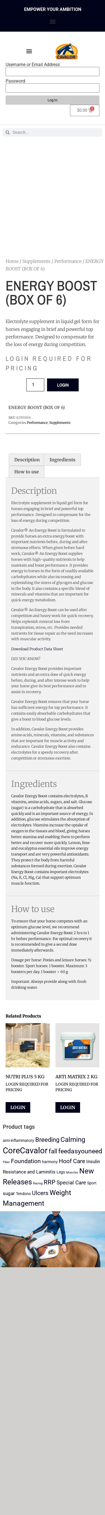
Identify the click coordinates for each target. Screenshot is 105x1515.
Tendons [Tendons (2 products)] (23, 1193)
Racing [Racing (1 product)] (38, 1183)
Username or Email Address (33, 64)
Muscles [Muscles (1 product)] (72, 1172)
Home (12, 261)
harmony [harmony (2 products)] (50, 1161)
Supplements (36, 261)
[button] (52, 21)
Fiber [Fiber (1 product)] (6, 1162)
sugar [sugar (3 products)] (9, 1193)
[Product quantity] (35, 384)
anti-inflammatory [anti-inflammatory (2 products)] (18, 1140)
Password (15, 81)
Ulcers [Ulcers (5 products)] (40, 1193)
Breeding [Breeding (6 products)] (47, 1139)
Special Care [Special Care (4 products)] (71, 1182)
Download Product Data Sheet (37, 649)
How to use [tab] (26, 471)
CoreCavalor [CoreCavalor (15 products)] (25, 1150)
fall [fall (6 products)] (53, 1151)
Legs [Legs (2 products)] (61, 1172)
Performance (67, 261)
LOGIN (63, 385)
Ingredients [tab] (62, 459)
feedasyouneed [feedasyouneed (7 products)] (80, 1151)
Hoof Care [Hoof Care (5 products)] (72, 1161)
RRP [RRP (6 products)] (49, 1182)
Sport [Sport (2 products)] (92, 1183)
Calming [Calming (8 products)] (72, 1140)
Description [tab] (27, 459)
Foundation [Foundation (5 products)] (26, 1161)
